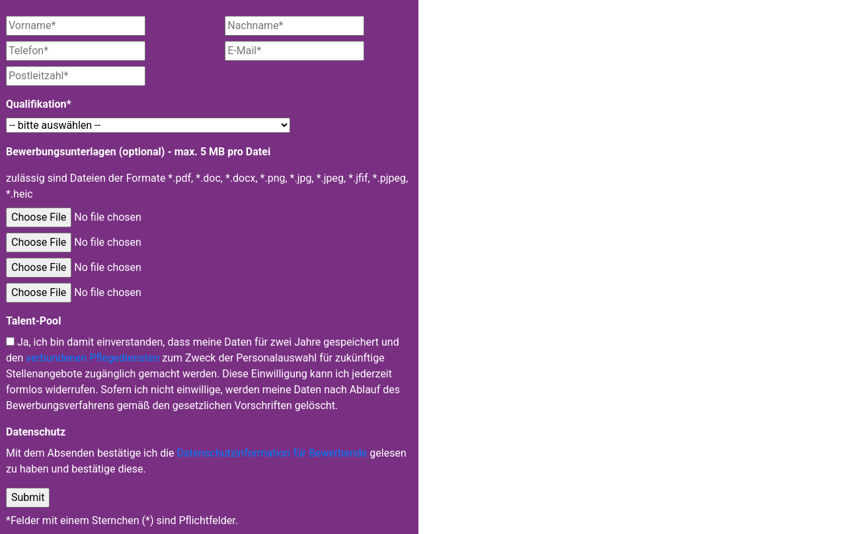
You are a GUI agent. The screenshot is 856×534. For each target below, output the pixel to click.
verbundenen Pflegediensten (92, 358)
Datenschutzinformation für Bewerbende (272, 453)
